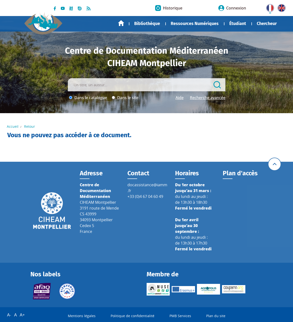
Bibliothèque (147, 23)
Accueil (121, 23)
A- (9, 315)
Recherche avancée (207, 97)
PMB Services (180, 316)
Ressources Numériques (195, 23)
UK (280, 7)
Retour (29, 126)
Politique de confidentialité (132, 316)
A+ (22, 315)
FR (268, 7)
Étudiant (237, 23)
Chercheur (267, 23)
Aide (180, 97)
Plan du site (215, 316)
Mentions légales (82, 316)
